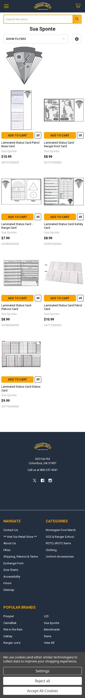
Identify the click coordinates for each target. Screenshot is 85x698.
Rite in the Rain (12, 629)
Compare (38, 135)
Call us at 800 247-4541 (43, 470)
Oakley (7, 636)
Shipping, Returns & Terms (20, 556)
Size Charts (10, 570)
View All (49, 642)
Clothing (51, 550)
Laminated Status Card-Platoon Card (16, 307)
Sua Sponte (51, 623)
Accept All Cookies (42, 690)
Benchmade (52, 629)
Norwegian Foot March (61, 530)
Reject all (42, 680)
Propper (8, 616)
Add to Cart (17, 135)
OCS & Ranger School (60, 536)
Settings (42, 671)
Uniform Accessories (60, 556)
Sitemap (8, 590)
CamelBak (10, 623)
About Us (9, 543)
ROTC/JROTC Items (58, 543)
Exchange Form (13, 563)
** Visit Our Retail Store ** (20, 536)
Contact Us (10, 530)
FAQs (6, 550)
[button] (76, 38)
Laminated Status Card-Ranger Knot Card (59, 144)
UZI (46, 616)
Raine (47, 636)
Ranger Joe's (11, 642)
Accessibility (11, 576)
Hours (7, 583)
